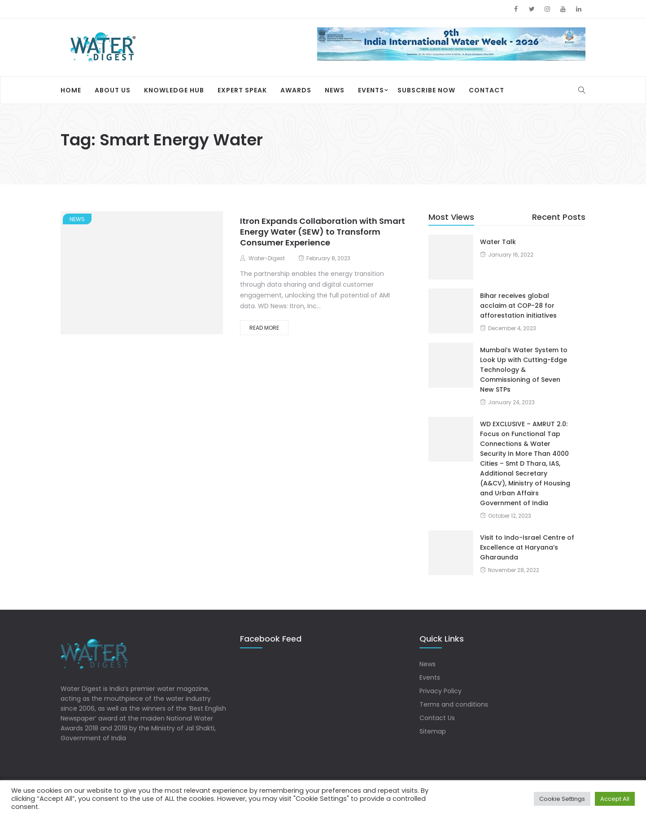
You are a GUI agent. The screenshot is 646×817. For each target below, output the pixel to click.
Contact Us (437, 717)
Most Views (451, 217)
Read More (264, 328)
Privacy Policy (440, 690)
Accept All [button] (614, 799)
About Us (113, 90)
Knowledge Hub (174, 90)
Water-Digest (267, 258)
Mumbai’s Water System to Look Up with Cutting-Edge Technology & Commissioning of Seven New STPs (523, 369)
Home (71, 90)
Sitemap (432, 731)
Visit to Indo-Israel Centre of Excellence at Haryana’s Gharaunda (527, 547)
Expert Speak (242, 90)
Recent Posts (558, 217)
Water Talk (498, 241)
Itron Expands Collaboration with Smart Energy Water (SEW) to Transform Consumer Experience (322, 231)
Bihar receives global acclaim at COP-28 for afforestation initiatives (518, 305)
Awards (295, 90)
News (335, 90)
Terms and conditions (453, 704)
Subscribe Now (426, 90)
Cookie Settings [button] (562, 799)
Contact (486, 90)
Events (371, 90)
